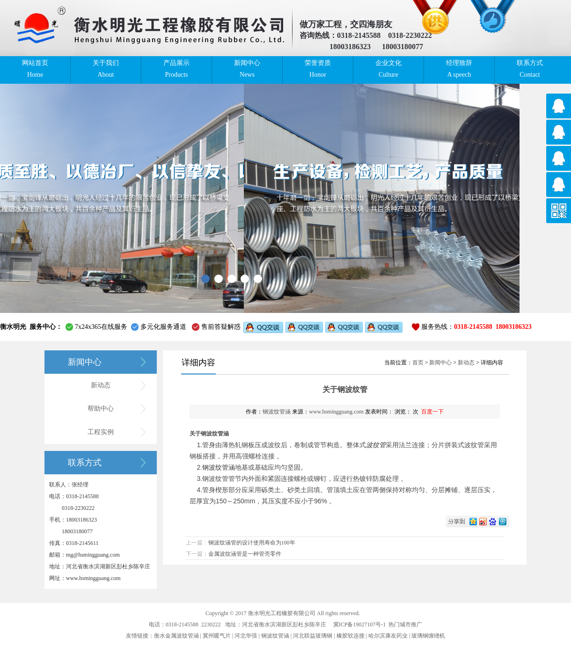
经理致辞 (459, 69)
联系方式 (530, 69)
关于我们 (106, 69)
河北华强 (245, 635)
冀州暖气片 (217, 635)
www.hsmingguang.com (336, 411)
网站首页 (35, 69)
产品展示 (176, 69)
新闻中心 (247, 69)
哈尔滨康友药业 (388, 635)
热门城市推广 (405, 624)
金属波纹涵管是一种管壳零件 (244, 554)
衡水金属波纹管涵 (176, 635)
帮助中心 (101, 408)
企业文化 (388, 69)
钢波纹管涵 (277, 411)
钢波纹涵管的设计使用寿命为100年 (251, 542)
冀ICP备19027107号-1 (359, 624)
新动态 (100, 385)
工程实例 (101, 432)
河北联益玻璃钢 (312, 635)
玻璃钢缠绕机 (428, 635)
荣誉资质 (318, 69)
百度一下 (432, 411)
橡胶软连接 (351, 635)
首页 (418, 362)
